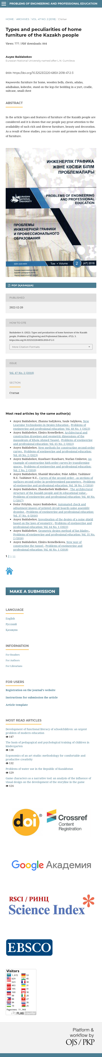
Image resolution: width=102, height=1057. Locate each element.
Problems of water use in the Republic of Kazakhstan (39, 769)
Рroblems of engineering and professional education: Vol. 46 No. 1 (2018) (48, 547)
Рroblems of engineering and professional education (53, 3)
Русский (11, 624)
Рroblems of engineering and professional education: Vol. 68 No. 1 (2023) (51, 427)
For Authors (13, 660)
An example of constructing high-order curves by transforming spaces (52, 462)
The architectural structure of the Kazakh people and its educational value (53, 491)
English (10, 618)
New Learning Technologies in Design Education (51, 423)
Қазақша (12, 630)
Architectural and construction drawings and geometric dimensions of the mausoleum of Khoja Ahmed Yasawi (50, 436)
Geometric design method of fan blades (63, 530)
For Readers (13, 654)
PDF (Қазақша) (22, 285)
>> (14, 556)
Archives (22, 19)
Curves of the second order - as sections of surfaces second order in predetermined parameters (53, 479)
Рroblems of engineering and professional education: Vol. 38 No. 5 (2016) (54, 483)
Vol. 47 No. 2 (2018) (43, 19)
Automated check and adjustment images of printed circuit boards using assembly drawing (51, 508)
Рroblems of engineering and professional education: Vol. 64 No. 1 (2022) (52, 525)
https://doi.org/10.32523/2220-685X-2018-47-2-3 (43, 73)
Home (10, 19)
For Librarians (14, 666)
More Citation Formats (26, 346)
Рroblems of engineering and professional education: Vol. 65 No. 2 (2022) (53, 442)
